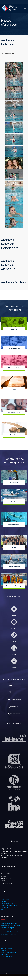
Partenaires (4, 954)
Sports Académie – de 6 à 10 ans (11, 905)
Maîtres (3, 930)
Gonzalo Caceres (22, 973)
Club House (14, 692)
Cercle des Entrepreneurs (9, 952)
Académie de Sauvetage (9, 923)
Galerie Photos (14, 706)
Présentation (5, 899)
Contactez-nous (6, 956)
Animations (4, 907)
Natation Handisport (7, 928)
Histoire (3, 901)
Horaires (3, 950)
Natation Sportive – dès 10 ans (10, 926)
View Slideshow (14, 231)
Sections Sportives (14, 699)
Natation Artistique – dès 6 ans (11, 932)
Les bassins (14, 685)
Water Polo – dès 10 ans (8, 934)
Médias (3, 909)
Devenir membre (14, 714)
